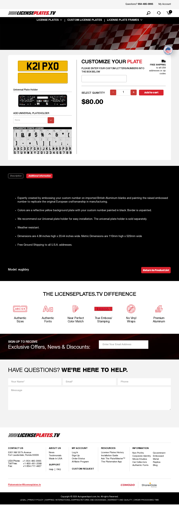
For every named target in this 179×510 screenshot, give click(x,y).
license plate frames (123, 20)
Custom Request (83, 474)
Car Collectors (139, 470)
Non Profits (138, 458)
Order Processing (148, 505)
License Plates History (112, 458)
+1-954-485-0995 (31, 466)
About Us (55, 454)
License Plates (48, 20)
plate (134, 65)
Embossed (158, 461)
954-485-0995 (145, 4)
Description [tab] (16, 179)
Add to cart (152, 96)
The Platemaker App (111, 467)
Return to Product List (155, 273)
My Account (164, 4)
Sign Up (76, 461)
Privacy (33, 505)
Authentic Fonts (140, 473)
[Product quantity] (123, 96)
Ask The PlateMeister (113, 464)
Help (51, 475)
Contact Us (15, 454)
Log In (75, 458)
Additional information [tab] (40, 179)
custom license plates (84, 20)
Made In (55, 464)
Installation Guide (110, 461)
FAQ (59, 475)
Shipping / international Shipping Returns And (75, 505)
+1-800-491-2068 (32, 469)
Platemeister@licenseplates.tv (24, 490)
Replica (157, 470)
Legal (21, 505)
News (52, 458)
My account (80, 454)
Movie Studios (139, 467)
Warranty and (121, 505)
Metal (156, 467)
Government (159, 458)
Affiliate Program (80, 467)
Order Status (78, 464)
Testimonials (55, 461)
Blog (155, 473)
